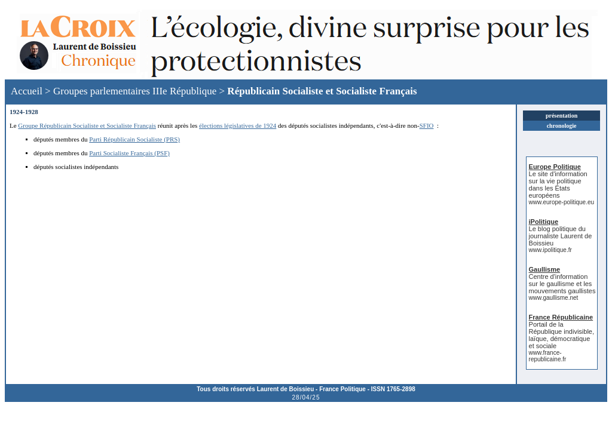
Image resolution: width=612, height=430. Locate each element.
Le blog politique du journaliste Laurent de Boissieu (560, 236)
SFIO (427, 125)
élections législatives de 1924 (237, 125)
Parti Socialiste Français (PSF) (129, 152)
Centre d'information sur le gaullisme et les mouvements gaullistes (562, 283)
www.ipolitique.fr (550, 250)
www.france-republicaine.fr (548, 356)
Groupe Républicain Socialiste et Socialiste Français (87, 125)
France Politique (342, 389)
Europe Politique (555, 166)
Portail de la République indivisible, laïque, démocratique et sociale (561, 335)
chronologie (562, 125)
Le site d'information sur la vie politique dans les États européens (558, 184)
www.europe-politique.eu (562, 202)
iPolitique (544, 221)
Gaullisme (545, 269)
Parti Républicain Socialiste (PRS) (134, 139)
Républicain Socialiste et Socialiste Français (322, 91)
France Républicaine (561, 317)
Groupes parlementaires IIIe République (134, 91)
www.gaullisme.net (554, 297)
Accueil (26, 91)
